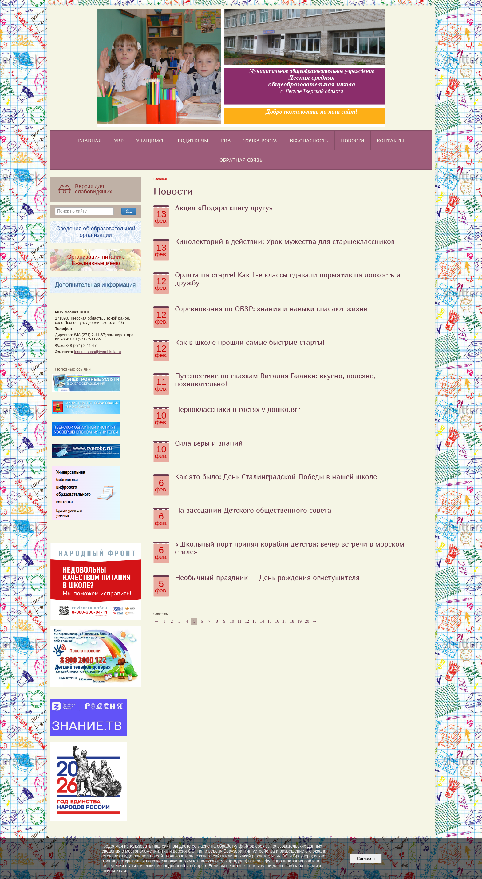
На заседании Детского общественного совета (253, 510)
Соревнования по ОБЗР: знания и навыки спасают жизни (271, 308)
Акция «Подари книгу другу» (224, 207)
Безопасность (309, 140)
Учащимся (150, 140)
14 (262, 621)
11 (239, 621)
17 (284, 621)
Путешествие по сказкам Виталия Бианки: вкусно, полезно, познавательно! (275, 379)
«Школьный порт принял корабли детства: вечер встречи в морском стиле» (289, 547)
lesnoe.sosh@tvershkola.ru (97, 352)
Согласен (365, 858)
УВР (119, 140)
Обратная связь (241, 160)
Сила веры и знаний (209, 443)
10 (232, 621)
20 (307, 621)
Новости (352, 140)
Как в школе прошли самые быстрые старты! (250, 342)
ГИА (226, 140)
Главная (89, 140)
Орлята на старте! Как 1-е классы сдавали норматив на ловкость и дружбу (288, 278)
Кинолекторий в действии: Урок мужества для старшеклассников (285, 241)
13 (254, 621)
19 (299, 621)
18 (292, 621)
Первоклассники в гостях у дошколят (237, 409)
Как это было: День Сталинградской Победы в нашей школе (276, 476)
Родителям (193, 140)
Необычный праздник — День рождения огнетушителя (267, 577)
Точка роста (260, 140)
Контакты (390, 140)
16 (277, 621)
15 (269, 621)
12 (247, 621)
